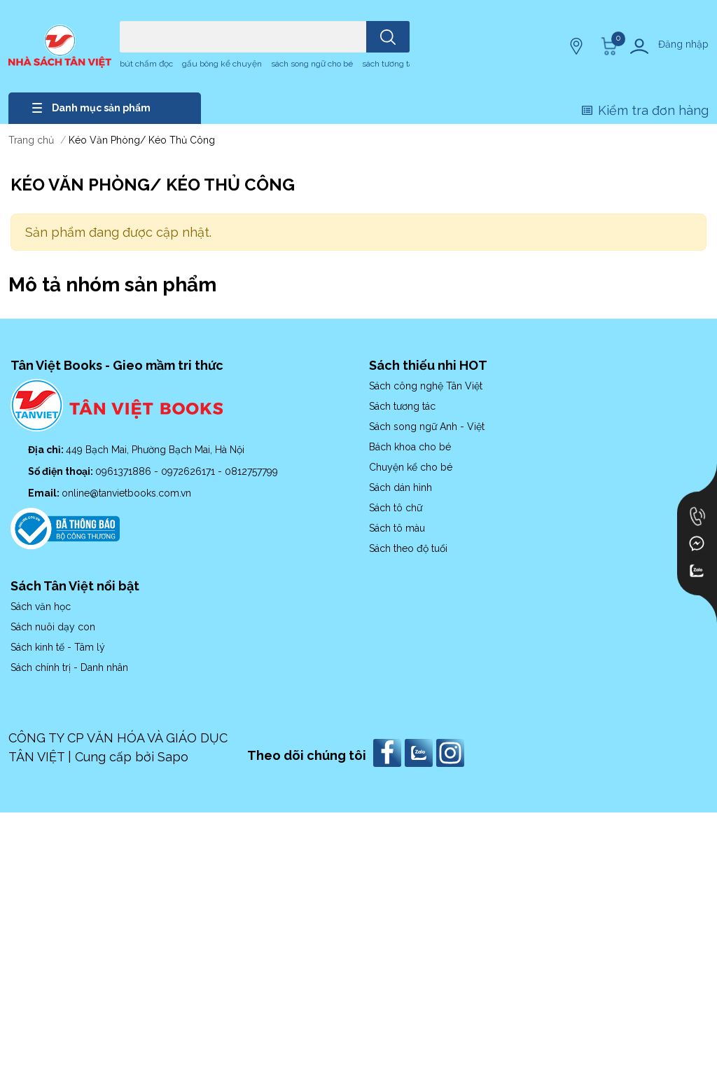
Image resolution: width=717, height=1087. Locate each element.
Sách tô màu (397, 528)
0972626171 (189, 471)
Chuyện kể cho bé (410, 467)
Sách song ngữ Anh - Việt (427, 426)
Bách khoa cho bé (410, 446)
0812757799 (251, 471)
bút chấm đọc (146, 64)
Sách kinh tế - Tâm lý (58, 647)
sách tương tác (389, 64)
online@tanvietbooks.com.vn (126, 493)
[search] (388, 37)
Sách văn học (41, 606)
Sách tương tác (402, 406)
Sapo (173, 756)
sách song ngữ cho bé (312, 64)
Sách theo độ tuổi (408, 548)
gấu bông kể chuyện (222, 64)
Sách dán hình (400, 487)
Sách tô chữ (395, 507)
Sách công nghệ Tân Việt (425, 386)
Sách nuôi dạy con (53, 626)
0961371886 (124, 471)
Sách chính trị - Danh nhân (69, 667)
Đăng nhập (683, 44)
